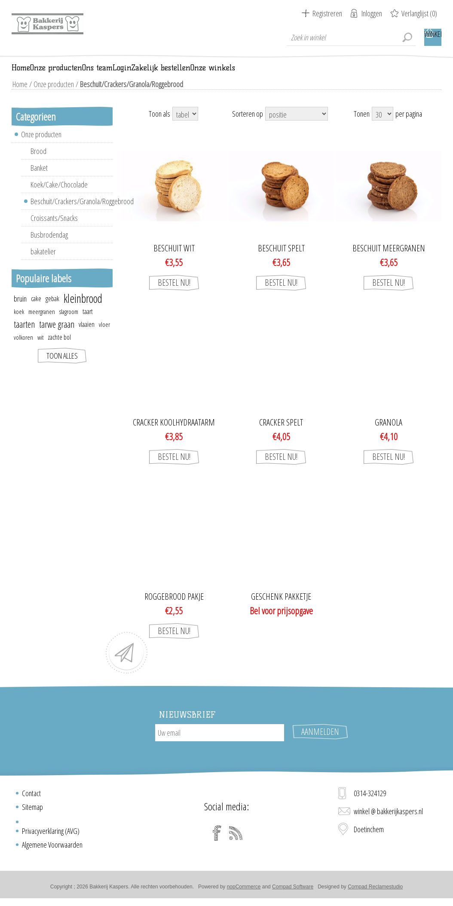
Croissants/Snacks (54, 230)
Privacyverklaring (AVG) (51, 834)
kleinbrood (83, 310)
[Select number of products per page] (382, 126)
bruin (20, 310)
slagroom (68, 323)
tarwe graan (56, 336)
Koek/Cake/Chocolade (59, 196)
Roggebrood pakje (174, 609)
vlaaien (87, 336)
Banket (39, 180)
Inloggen (371, 13)
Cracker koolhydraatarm (174, 434)
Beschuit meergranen (388, 260)
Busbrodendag (49, 247)
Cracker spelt (281, 434)
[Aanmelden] (219, 744)
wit (40, 349)
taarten (24, 336)
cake (36, 310)
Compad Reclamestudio (375, 890)
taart (88, 323)
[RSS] (236, 836)
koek (19, 323)
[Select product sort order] (296, 126)
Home (19, 96)
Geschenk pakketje (281, 609)
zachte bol (59, 349)
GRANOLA (388, 434)
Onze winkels (382, 74)
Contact (31, 796)
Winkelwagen (432, 37)
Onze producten (52, 96)
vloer (104, 336)
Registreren (327, 13)
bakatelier (43, 263)
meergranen (41, 323)
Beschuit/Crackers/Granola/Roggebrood (72, 213)
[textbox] (351, 37)
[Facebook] (217, 836)
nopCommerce (244, 890)
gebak (52, 310)
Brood (38, 163)
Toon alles (62, 367)
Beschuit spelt (281, 260)
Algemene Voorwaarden (52, 848)
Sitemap (32, 810)
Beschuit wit (174, 260)
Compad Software (292, 890)
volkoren (23, 349)
